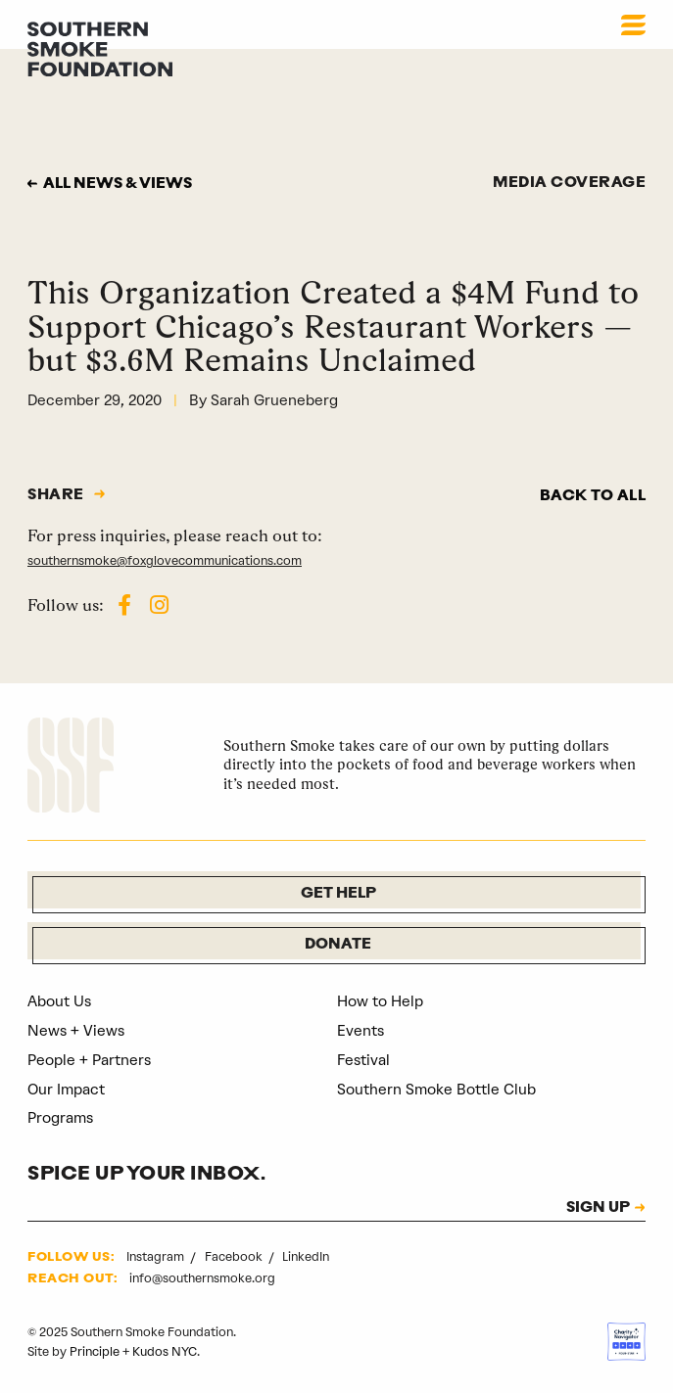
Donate (338, 945)
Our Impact (66, 1089)
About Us (59, 1001)
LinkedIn (305, 1256)
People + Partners (89, 1060)
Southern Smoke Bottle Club (436, 1089)
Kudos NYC (164, 1351)
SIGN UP (598, 1209)
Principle (95, 1351)
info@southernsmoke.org (202, 1278)
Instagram (156, 1256)
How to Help (380, 1001)
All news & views (117, 184)
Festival (363, 1060)
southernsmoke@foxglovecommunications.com (164, 560)
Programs (60, 1118)
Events (360, 1031)
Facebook (235, 1256)
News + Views (75, 1031)
